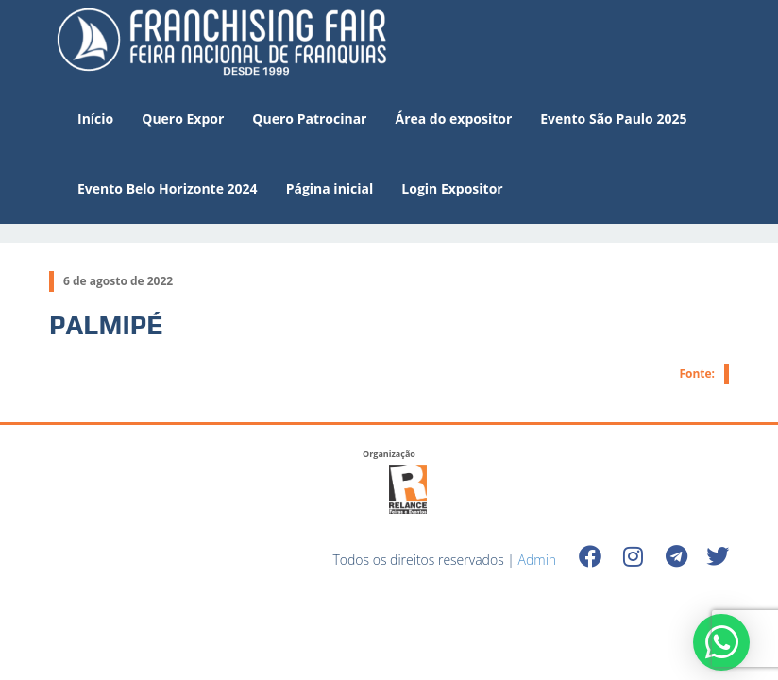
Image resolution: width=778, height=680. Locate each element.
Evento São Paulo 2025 (613, 119)
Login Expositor (451, 188)
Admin (537, 560)
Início (95, 119)
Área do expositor (453, 119)
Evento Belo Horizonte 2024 (167, 188)
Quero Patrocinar (309, 119)
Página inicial (330, 188)
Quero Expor (183, 119)
